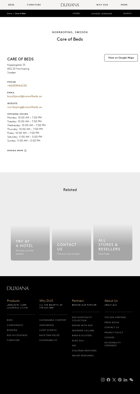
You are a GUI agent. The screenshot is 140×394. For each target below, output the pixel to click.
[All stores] (112, 237)
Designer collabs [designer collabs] (83, 330)
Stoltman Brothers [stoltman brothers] (84, 350)
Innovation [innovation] (46, 325)
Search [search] (127, 13)
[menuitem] (16, 5)
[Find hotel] (30, 237)
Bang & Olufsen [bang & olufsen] (82, 335)
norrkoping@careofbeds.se (24, 107)
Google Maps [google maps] (15, 150)
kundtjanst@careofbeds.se (24, 96)
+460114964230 (17, 85)
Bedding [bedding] (12, 330)
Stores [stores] (76, 13)
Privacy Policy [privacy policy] (113, 332)
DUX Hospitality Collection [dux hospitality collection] (82, 319)
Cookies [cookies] (109, 337)
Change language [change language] (101, 13)
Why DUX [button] (102, 4)
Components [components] (15, 325)
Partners (78, 300)
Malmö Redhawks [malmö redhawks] (83, 355)
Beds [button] (11, 4)
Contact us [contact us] (111, 327)
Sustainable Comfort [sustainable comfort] (52, 320)
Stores (9, 13)
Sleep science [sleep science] (48, 330)
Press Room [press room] (111, 322)
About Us (111, 300)
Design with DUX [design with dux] (82, 325)
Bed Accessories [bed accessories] (17, 335)
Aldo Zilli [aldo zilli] (78, 340)
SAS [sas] (74, 345)
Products (13, 300)
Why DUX (46, 300)
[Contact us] (71, 237)
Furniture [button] (34, 4)
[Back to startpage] (70, 5)
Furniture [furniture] (13, 340)
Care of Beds (20, 13)
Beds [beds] (10, 320)
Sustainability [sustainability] (48, 340)
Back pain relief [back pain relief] (49, 335)
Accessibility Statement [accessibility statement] (112, 344)
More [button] (124, 4)
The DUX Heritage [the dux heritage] (115, 317)
